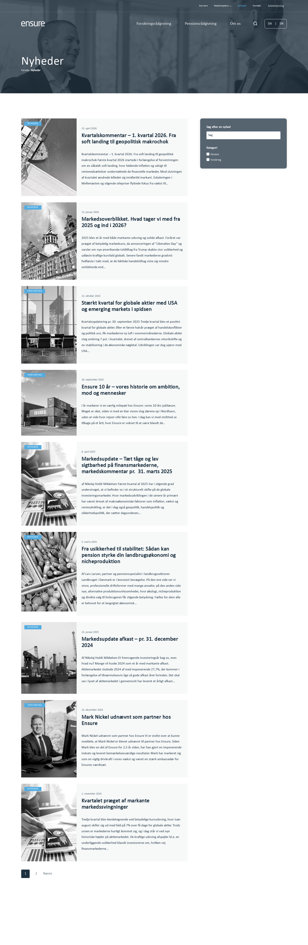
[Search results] (243, 135)
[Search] (275, 135)
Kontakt (257, 6)
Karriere (203, 6)
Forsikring (216, 160)
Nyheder (242, 6)
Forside (25, 70)
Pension (215, 154)
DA (270, 23)
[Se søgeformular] (255, 24)
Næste (47, 907)
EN (281, 23)
